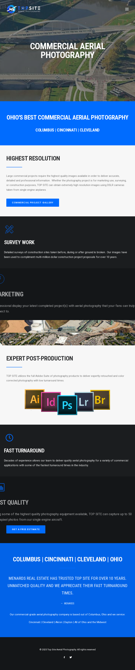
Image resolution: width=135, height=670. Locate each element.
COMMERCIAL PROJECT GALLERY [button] (32, 202)
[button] (127, 9)
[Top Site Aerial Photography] (23, 9)
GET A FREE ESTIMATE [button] (26, 529)
